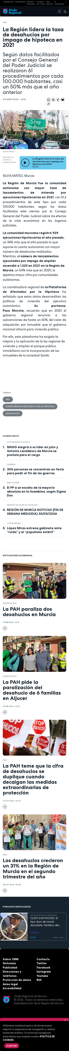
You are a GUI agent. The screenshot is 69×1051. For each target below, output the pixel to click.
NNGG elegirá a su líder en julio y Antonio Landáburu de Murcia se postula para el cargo (32, 451)
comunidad (14, 523)
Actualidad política (18, 442)
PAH (5, 22)
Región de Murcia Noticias (22, 504)
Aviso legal (10, 984)
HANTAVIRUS (20, 2)
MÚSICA (34, 932)
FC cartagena (59, 3)
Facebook (43, 967)
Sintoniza (9, 963)
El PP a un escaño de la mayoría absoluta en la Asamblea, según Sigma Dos (36, 491)
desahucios (13, 413)
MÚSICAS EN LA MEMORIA (43, 915)
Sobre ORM (10, 959)
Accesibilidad (12, 988)
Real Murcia (49, 3)
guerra (11, 464)
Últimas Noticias (41, 3)
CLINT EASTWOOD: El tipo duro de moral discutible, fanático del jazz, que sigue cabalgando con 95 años (46, 922)
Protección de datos (17, 980)
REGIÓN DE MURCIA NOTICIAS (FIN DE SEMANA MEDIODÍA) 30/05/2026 (35, 512)
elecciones (13, 482)
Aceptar (11, 1045)
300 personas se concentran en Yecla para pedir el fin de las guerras (35, 471)
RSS (39, 980)
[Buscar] (63, 11)
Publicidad (10, 967)
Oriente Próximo (31, 3)
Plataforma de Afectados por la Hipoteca (30, 406)
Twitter (42, 963)
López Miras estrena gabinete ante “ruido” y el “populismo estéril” (34, 530)
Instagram (44, 971)
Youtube (42, 976)
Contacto (43, 959)
